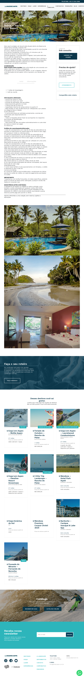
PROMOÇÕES (69, 6)
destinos (24, 6)
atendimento (66, 85)
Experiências (42, 6)
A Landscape (50, 6)
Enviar (69, 634)
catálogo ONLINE (52, 609)
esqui (26, 659)
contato (40, 662)
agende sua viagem (68, 56)
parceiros (40, 669)
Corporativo (60, 6)
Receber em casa (31, 609)
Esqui (29, 6)
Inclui (21, 81)
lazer (26, 662)
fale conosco (12, 380)
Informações (30, 81)
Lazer (34, 6)
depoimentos (41, 659)
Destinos (27, 656)
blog (75, 6)
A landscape (41, 656)
